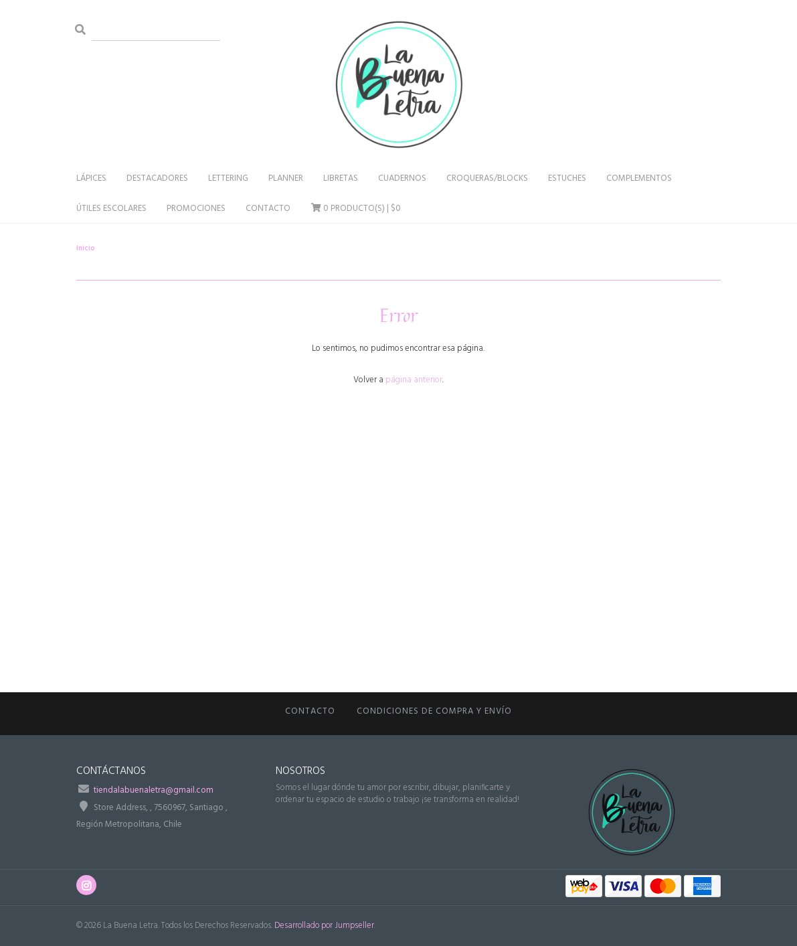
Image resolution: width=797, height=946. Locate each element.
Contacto (268, 209)
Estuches (567, 178)
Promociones (196, 209)
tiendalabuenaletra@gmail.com (153, 790)
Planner (285, 178)
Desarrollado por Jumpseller (324, 926)
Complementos (639, 178)
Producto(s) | (356, 209)
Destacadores (157, 178)
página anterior (413, 380)
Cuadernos (402, 178)
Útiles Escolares (111, 209)
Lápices (91, 178)
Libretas (340, 178)
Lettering (228, 178)
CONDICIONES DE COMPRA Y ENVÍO (434, 711)
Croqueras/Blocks (487, 178)
